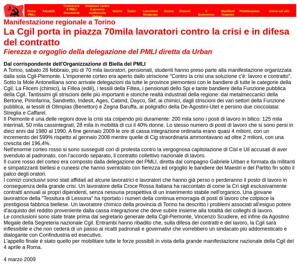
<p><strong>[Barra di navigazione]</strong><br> (150, 9)
